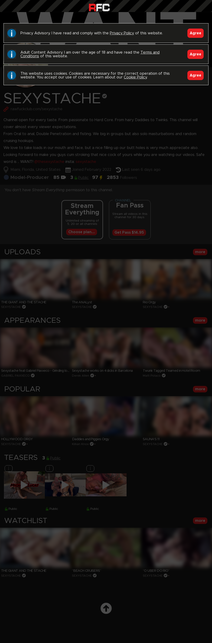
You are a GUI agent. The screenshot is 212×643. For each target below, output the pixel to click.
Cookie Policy (135, 77)
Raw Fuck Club (99, 7)
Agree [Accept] (195, 33)
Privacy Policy (122, 33)
